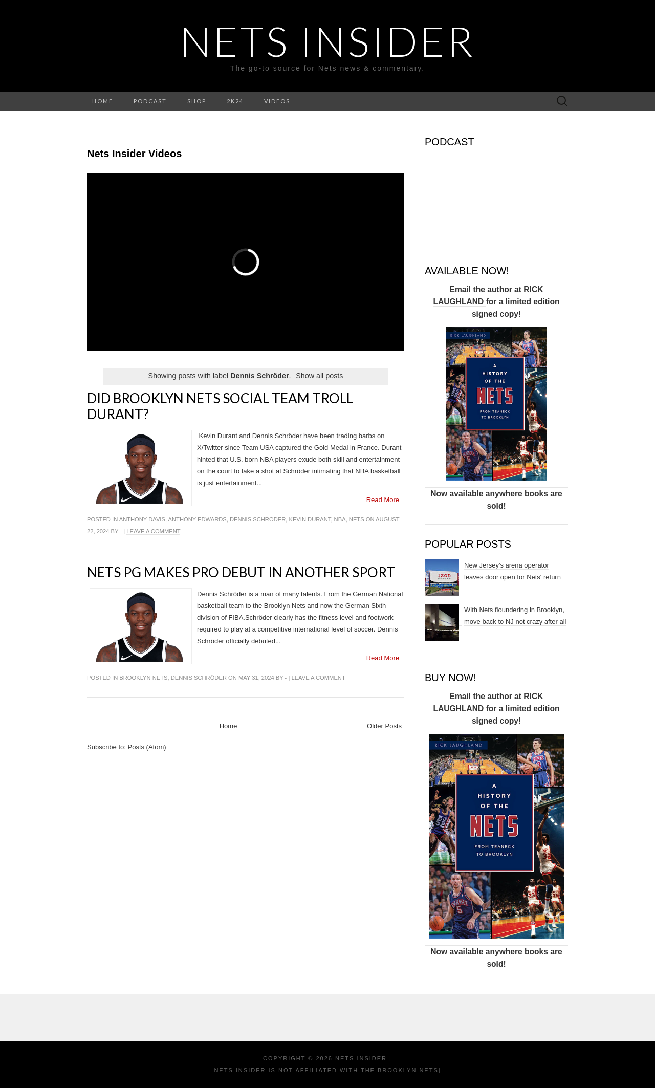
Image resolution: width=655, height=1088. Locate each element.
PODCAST (150, 101)
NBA (340, 519)
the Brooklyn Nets (398, 1070)
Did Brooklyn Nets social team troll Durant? (220, 406)
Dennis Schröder (258, 519)
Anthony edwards (197, 519)
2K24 (235, 101)
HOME (102, 101)
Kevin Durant (310, 519)
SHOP (196, 101)
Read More (382, 500)
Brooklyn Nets (143, 677)
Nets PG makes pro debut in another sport (241, 572)
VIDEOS (277, 101)
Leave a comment (153, 531)
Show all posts (319, 376)
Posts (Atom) (147, 747)
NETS (356, 519)
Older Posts (384, 726)
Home (228, 726)
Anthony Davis (142, 519)
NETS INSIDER (327, 41)
